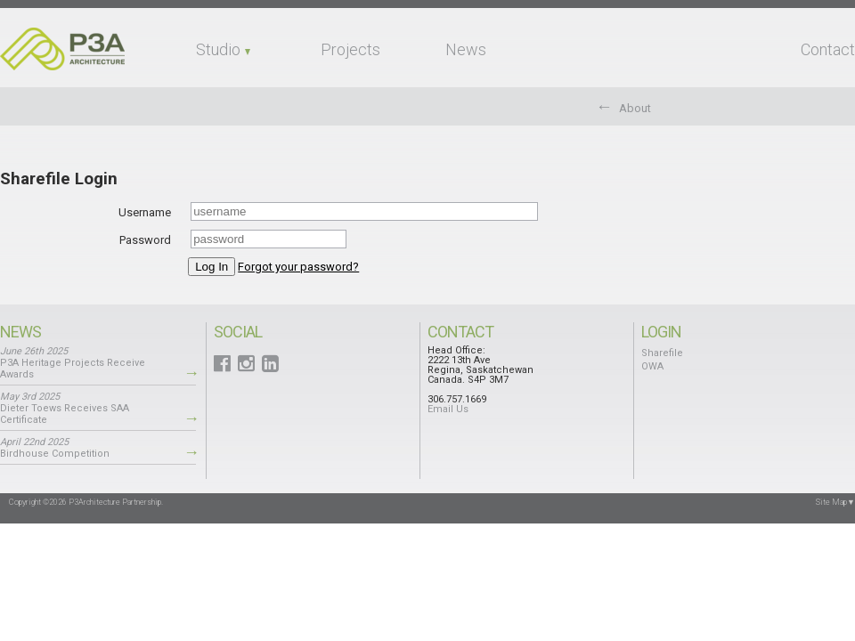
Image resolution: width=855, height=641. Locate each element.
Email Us (448, 409)
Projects (350, 49)
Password (145, 240)
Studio (218, 49)
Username (144, 212)
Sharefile (662, 353)
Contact (828, 49)
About (635, 108)
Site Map (835, 502)
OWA (652, 366)
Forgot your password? (298, 266)
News (465, 49)
